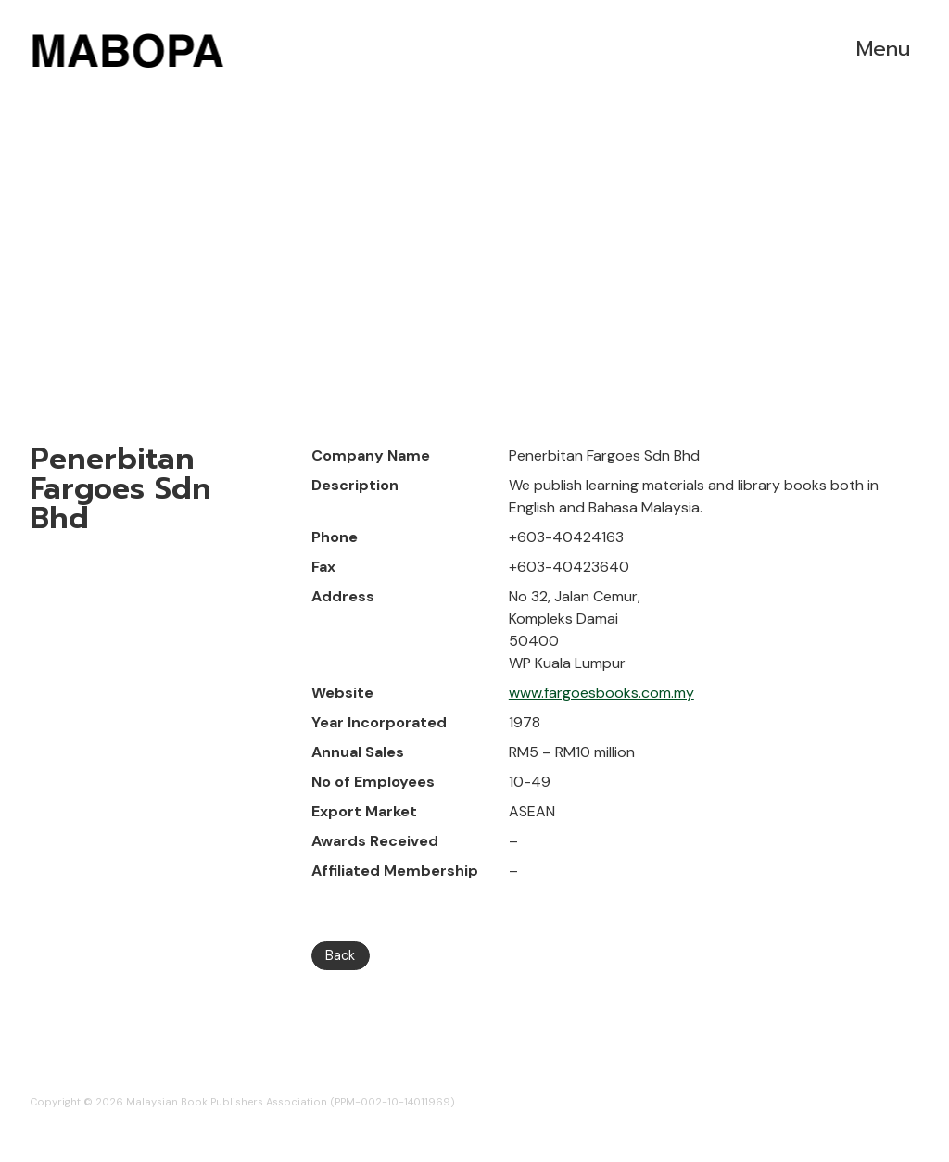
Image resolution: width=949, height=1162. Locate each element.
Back (340, 955)
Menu (883, 48)
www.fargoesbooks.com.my (601, 692)
